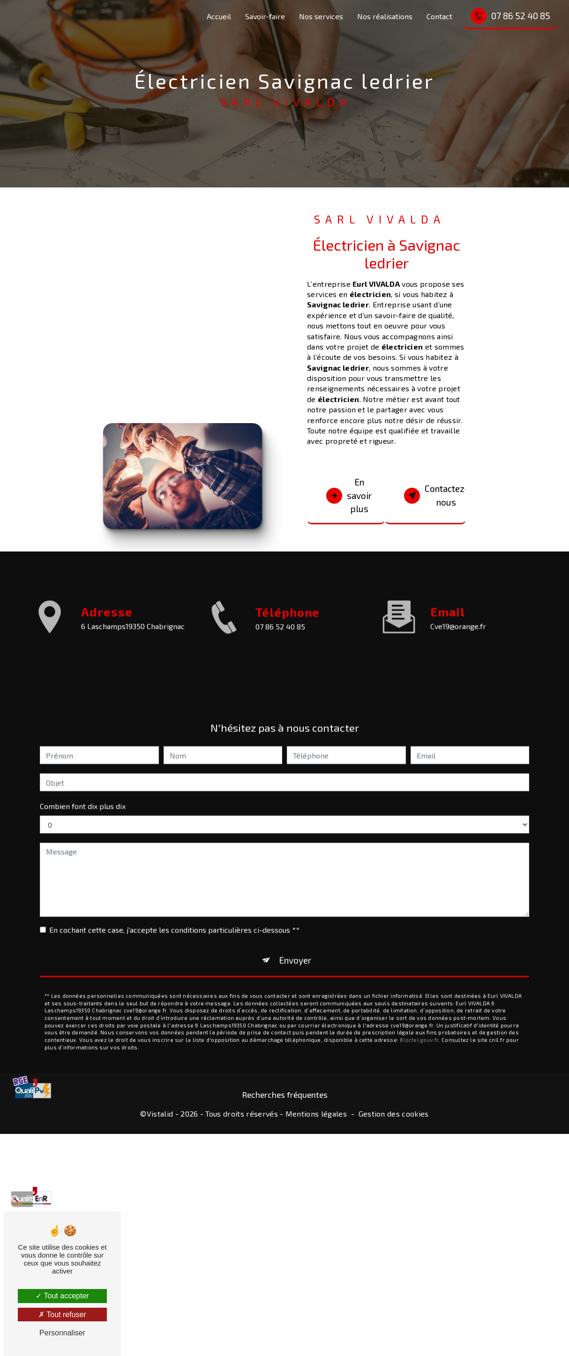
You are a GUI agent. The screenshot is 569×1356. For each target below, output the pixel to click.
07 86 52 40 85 (510, 16)
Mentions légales (316, 1113)
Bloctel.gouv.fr (419, 1024)
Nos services (321, 16)
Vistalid (160, 1113)
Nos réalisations (384, 16)
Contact (439, 16)
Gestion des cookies (394, 1113)
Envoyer (295, 944)
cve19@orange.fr (458, 610)
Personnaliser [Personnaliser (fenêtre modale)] (62, 1333)
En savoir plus (349, 495)
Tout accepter (62, 1296)
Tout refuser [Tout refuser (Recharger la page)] (62, 1315)
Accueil (219, 16)
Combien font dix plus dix (83, 790)
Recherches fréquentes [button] (285, 1094)
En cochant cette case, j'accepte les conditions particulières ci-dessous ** (174, 914)
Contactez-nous (435, 495)
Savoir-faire (265, 16)
